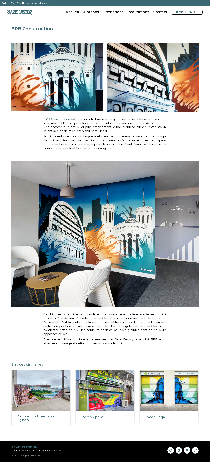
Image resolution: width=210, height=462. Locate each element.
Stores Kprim (92, 417)
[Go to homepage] (19, 12)
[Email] (187, 450)
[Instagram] (170, 450)
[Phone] (195, 450)
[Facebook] (179, 450)
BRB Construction (56, 119)
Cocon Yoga (155, 417)
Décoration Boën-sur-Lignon (35, 418)
